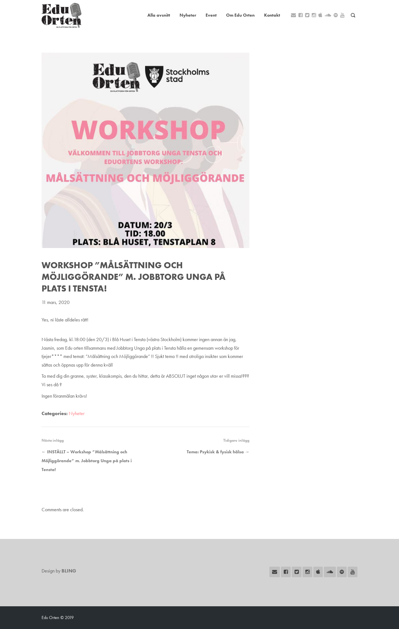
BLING (69, 570)
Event (211, 15)
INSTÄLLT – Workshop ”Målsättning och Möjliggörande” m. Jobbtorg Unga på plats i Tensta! (87, 460)
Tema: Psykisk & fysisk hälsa (215, 452)
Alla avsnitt (158, 15)
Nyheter (188, 15)
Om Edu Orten (240, 15)
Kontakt (272, 15)
